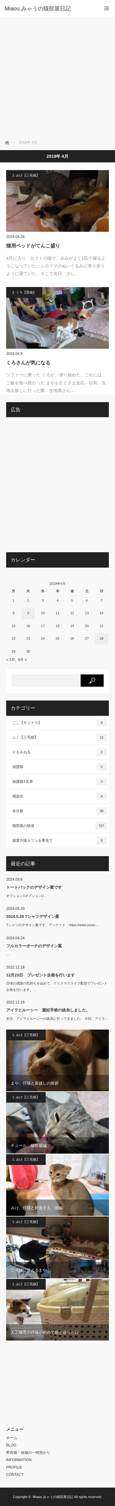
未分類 (59, 811)
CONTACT (15, 1475)
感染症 (59, 796)
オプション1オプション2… (26, 896)
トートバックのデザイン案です (34, 887)
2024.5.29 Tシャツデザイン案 (32, 916)
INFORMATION (19, 1460)
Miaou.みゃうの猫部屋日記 (53, 1497)
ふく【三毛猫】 (59, 737)
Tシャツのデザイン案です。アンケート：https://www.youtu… (52, 925)
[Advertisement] (57, 77)
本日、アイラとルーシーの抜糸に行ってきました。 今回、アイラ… (57, 1018)
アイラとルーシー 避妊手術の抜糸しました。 (48, 1010)
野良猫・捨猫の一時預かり (28, 1452)
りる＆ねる (59, 752)
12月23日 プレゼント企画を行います (40, 975)
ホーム (11, 1438)
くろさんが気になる (28, 362)
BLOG (11, 1445)
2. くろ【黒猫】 (24, 292)
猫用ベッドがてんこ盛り (33, 245)
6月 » (22, 660)
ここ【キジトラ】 (59, 722)
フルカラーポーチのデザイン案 (34, 946)
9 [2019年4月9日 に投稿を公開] (28, 613)
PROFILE (14, 1467)
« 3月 (10, 660)
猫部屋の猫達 (59, 825)
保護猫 (59, 766)
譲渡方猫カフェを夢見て (59, 840)
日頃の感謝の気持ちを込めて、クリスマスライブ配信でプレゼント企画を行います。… (56, 986)
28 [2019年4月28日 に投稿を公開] (101, 638)
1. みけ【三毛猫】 (26, 175)
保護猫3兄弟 (59, 781)
